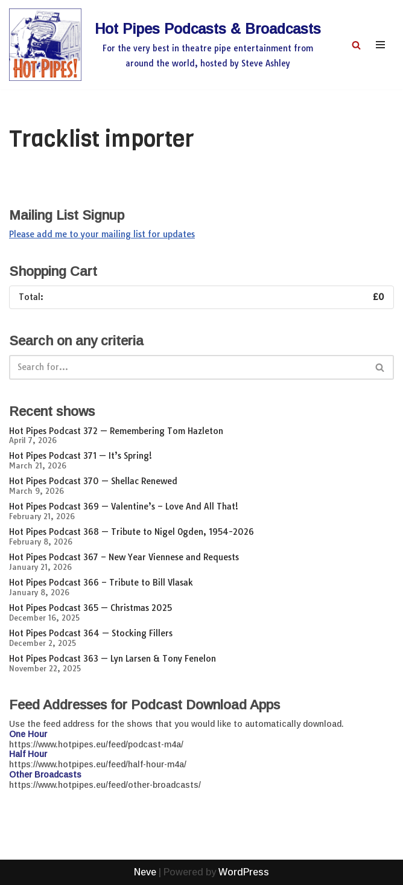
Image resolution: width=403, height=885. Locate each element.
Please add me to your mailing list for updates (102, 234)
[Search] (356, 45)
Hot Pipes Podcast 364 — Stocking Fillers (91, 633)
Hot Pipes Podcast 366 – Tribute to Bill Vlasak (101, 582)
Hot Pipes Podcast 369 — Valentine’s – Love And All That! (123, 506)
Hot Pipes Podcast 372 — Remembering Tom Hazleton (116, 431)
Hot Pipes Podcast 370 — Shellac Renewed (93, 481)
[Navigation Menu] (380, 44)
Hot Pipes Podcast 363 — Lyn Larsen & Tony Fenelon (112, 658)
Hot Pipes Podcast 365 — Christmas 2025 (90, 607)
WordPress (243, 872)
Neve (145, 872)
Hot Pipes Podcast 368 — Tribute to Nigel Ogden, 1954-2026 (131, 531)
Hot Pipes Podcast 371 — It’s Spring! (80, 455)
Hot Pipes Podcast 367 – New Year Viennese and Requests (124, 557)
